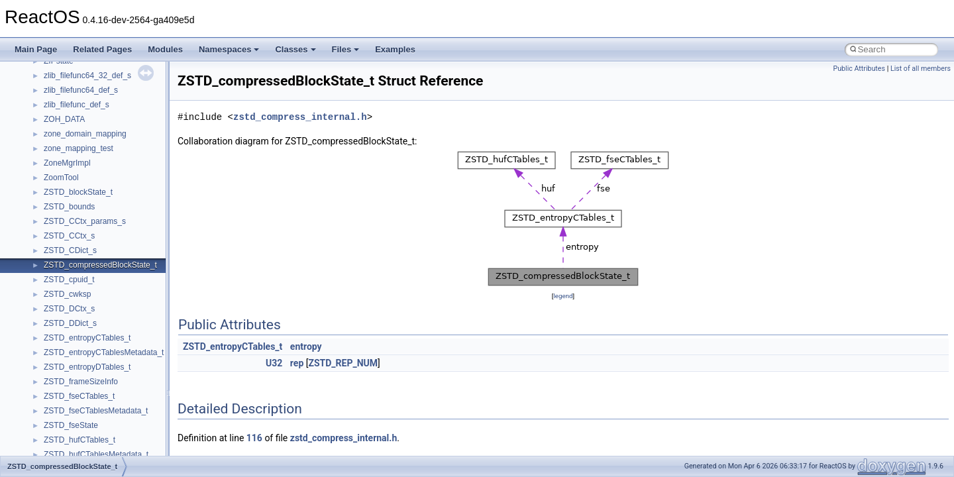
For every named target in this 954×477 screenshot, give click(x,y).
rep (296, 363)
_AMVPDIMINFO (74, 233)
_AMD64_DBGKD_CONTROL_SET (107, 189)
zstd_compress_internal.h (300, 117)
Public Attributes (859, 68)
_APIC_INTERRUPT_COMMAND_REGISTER (126, 408)
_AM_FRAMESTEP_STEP (91, 102)
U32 (274, 363)
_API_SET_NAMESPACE (89, 335)
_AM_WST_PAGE (76, 116)
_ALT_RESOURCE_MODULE (97, 87)
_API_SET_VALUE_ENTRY (93, 364)
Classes (295, 49)
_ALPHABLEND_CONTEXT (93, 73)
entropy (306, 346)
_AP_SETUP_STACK (82, 291)
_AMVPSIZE (66, 247)
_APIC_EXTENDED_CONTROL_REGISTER (123, 393)
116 (254, 438)
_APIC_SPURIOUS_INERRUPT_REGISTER (123, 422)
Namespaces (229, 49)
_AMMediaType (71, 204)
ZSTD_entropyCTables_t (232, 346)
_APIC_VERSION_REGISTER (98, 437)
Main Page (36, 49)
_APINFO (61, 451)
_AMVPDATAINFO (77, 218)
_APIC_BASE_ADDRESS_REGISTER (112, 379)
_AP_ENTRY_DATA (79, 277)
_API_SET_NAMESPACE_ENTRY (105, 349)
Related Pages (102, 49)
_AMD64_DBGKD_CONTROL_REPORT (116, 175)
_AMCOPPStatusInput (83, 145)
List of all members (920, 68)
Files (346, 49)
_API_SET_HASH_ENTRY (91, 320)
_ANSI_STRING (72, 262)
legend (562, 295)
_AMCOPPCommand (81, 131)
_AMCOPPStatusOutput (86, 160)
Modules (165, 49)
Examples (395, 49)
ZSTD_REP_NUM (343, 363)
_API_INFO (64, 306)
